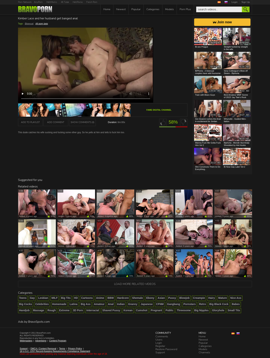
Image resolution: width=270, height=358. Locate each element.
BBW (111, 297)
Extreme (64, 310)
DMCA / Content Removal (43, 348)
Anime (100, 297)
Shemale (137, 297)
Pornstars (189, 304)
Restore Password (166, 349)
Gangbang (173, 304)
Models (169, 9)
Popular (136, 9)
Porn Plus (185, 9)
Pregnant (156, 310)
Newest (121, 9)
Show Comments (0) (82, 122)
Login (235, 2)
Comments (161, 336)
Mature (222, 297)
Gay (32, 297)
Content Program (57, 340)
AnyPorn (38, 2)
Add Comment (55, 122)
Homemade (59, 304)
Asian (161, 297)
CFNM (160, 304)
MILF (54, 297)
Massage (38, 310)
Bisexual (29, 23)
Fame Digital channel (158, 110)
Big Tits (66, 297)
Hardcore (123, 297)
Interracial (92, 310)
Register (160, 346)
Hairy (211, 297)
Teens (22, 297)
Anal (111, 304)
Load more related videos (135, 284)
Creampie (199, 297)
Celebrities (42, 304)
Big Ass (86, 304)
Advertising (40, 340)
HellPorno (78, 2)
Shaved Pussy (111, 310)
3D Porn (78, 310)
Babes (236, 304)
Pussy (172, 297)
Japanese (147, 304)
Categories (152, 9)
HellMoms (51, 2)
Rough (52, 310)
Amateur (99, 304)
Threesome (184, 310)
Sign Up (245, 2)
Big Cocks (25, 304)
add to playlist (30, 122)
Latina (73, 304)
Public (169, 310)
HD (76, 297)
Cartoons (87, 297)
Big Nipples (201, 310)
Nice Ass (235, 297)
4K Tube (65, 2)
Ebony (150, 297)
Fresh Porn (91, 2)
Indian (121, 304)
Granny (132, 304)
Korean (128, 310)
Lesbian (43, 297)
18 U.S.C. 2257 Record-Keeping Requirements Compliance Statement (55, 351)
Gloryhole (218, 310)
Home (106, 9)
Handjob (24, 310)
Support (24, 348)
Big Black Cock (219, 304)
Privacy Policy (75, 348)
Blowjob (184, 297)
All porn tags (41, 23)
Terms (62, 348)
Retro (202, 304)
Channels (204, 352)
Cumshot (141, 310)
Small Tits (234, 310)
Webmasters (26, 340)
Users (158, 339)
